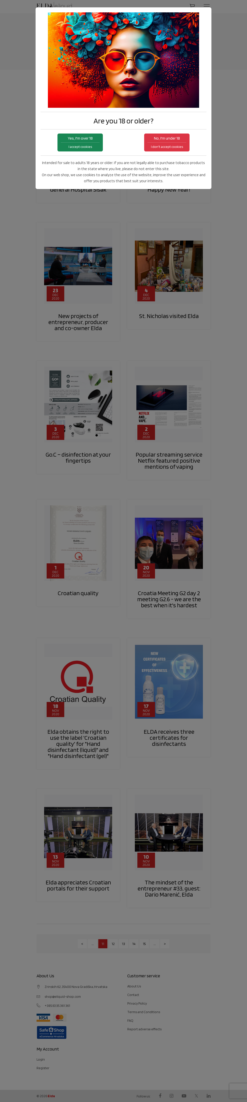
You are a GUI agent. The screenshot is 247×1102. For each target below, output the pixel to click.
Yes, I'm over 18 (80, 142)
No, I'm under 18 (166, 142)
